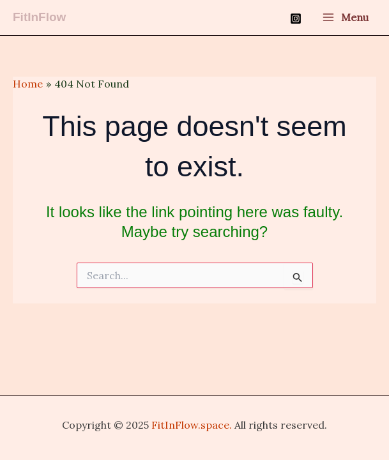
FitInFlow (39, 17)
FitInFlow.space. (191, 424)
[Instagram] (295, 18)
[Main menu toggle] (345, 18)
